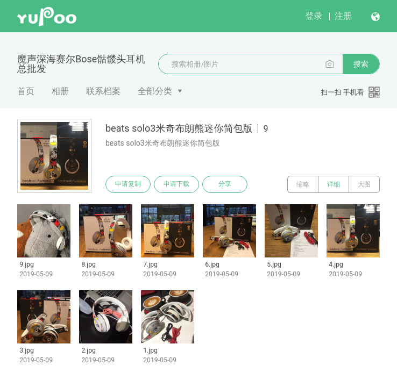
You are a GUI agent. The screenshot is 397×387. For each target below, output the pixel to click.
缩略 (302, 184)
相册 (60, 91)
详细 (333, 184)
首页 (25, 91)
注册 (343, 16)
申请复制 (128, 184)
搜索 (360, 64)
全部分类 (155, 91)
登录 (313, 16)
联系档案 (103, 91)
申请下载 (176, 184)
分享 (224, 184)
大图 (364, 184)
